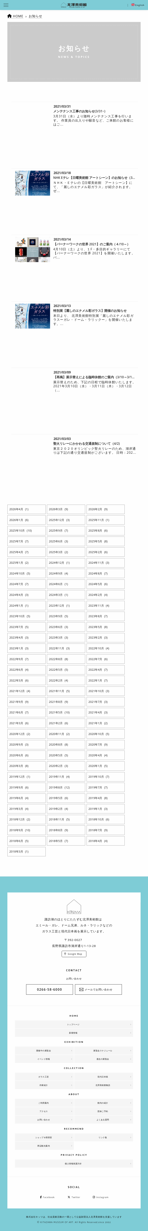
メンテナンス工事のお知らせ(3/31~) (79, 111)
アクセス (43, 1111)
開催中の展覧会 (43, 1050)
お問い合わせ (43, 1119)
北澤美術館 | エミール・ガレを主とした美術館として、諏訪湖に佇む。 (74, 5)
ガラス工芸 (43, 1076)
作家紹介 (43, 1085)
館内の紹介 (103, 1102)
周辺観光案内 (43, 1145)
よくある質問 (103, 1119)
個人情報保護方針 (73, 1163)
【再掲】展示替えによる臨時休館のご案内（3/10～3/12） (95, 377)
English (137, 5)
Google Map (75, 953)
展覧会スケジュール (102, 1050)
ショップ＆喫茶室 (43, 1137)
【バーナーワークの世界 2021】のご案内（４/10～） (91, 244)
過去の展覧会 (103, 1059)
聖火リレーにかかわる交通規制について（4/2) (86, 443)
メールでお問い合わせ (98, 989)
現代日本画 (103, 1076)
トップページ (73, 1024)
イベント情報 (43, 1059)
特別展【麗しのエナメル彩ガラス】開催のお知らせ (90, 310)
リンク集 (103, 1137)
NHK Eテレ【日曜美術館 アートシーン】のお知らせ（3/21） (97, 177)
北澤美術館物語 (103, 1085)
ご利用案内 (43, 1102)
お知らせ (35, 16)
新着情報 (73, 1032)
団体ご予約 (103, 1111)
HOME (18, 16)
